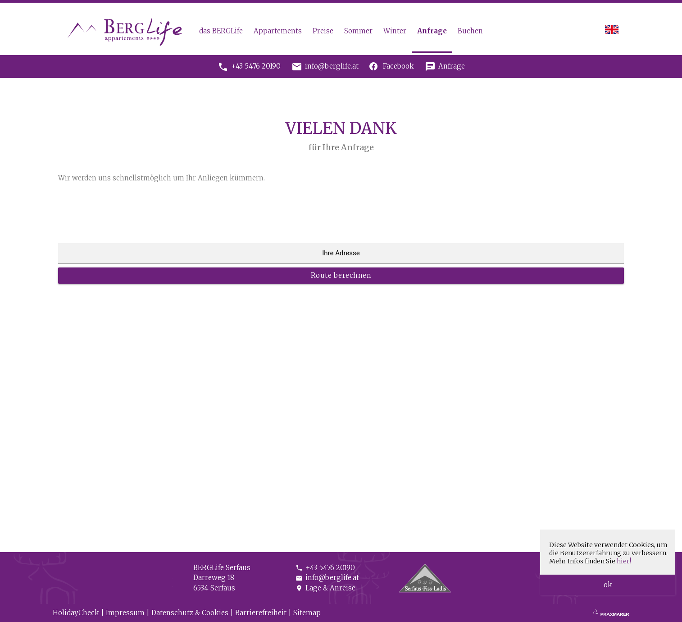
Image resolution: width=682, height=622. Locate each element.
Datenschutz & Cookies (189, 612)
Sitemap (307, 612)
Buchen (470, 31)
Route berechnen (341, 275)
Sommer (358, 31)
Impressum (125, 612)
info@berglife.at (327, 577)
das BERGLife (221, 31)
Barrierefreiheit (260, 612)
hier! (624, 561)
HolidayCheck (76, 612)
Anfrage (432, 31)
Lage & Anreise (325, 588)
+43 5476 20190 (325, 567)
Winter (394, 31)
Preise (323, 31)
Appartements (278, 31)
